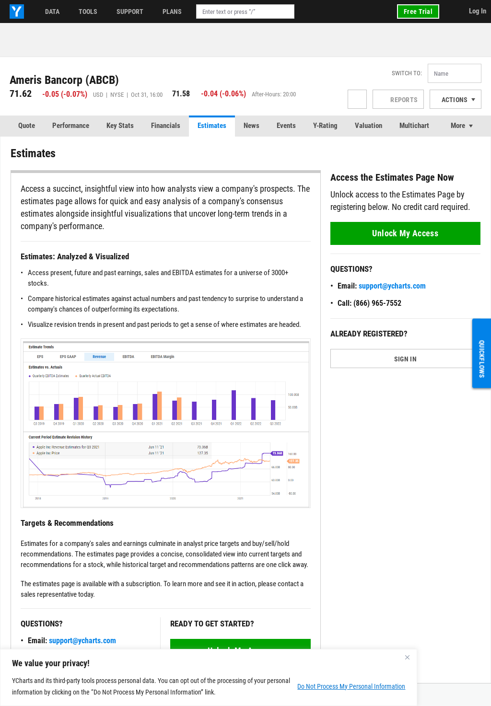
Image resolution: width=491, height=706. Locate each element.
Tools (88, 11)
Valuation (368, 125)
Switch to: (407, 73)
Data (52, 11)
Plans (172, 11)
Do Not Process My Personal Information (351, 686)
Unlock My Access (405, 233)
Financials (165, 125)
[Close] (407, 657)
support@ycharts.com (82, 640)
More (458, 125)
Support (130, 11)
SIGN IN (405, 359)
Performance (70, 125)
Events (286, 125)
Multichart (414, 125)
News (251, 125)
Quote (26, 125)
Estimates (212, 125)
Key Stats (120, 125)
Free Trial (418, 11)
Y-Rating (325, 125)
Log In (477, 11)
